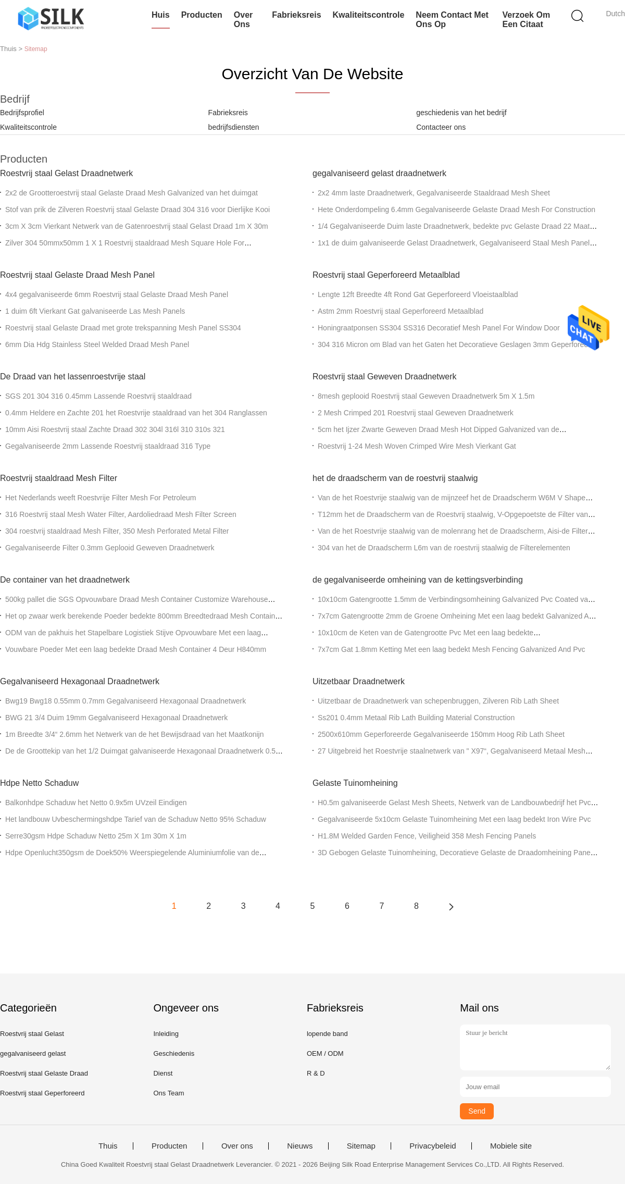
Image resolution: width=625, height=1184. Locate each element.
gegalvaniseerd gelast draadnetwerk (379, 173)
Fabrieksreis (296, 14)
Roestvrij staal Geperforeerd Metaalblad (386, 274)
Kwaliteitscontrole (369, 14)
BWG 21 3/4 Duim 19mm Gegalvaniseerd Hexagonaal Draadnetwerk (116, 717)
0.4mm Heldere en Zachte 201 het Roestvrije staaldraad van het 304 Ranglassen (136, 413)
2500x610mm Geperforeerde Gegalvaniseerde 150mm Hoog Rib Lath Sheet (441, 734)
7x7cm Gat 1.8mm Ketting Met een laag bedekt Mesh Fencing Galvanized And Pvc (451, 649)
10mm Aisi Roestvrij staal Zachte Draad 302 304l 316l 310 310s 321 (115, 429)
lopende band (327, 1034)
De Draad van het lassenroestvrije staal (72, 376)
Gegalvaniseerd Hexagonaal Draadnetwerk (79, 681)
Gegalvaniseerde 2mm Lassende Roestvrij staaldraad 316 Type (107, 446)
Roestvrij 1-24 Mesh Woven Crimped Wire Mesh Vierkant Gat (417, 446)
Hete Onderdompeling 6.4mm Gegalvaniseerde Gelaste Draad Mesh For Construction (456, 209)
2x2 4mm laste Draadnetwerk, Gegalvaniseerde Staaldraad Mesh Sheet (434, 193)
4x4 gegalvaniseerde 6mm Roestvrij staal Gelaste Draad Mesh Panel (116, 294)
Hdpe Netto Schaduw (39, 783)
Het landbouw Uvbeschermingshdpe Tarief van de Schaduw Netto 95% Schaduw (135, 819)
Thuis (108, 1146)
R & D (316, 1073)
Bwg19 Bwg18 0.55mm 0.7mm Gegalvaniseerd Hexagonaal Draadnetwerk (125, 701)
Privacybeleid (432, 1146)
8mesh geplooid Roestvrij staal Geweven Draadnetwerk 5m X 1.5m (426, 396)
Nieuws (299, 1146)
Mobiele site (511, 1146)
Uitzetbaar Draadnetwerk (358, 681)
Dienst (162, 1073)
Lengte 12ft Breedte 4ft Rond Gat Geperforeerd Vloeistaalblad (418, 294)
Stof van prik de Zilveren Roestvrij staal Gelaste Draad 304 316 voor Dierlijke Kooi (137, 209)
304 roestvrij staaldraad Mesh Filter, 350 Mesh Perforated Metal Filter (117, 531)
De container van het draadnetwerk (65, 579)
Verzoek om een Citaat (527, 19)
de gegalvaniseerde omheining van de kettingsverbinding (417, 579)
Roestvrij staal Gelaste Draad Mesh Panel (77, 274)
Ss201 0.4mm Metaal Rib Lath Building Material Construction (416, 717)
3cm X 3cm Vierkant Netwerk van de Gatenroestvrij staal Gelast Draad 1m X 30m (136, 226)
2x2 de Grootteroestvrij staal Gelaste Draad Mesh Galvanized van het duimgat (131, 193)
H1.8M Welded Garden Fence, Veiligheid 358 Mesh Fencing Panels (427, 836)
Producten (201, 14)
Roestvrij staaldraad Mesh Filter (58, 478)
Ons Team (168, 1093)
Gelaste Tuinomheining (355, 783)
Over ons (243, 19)
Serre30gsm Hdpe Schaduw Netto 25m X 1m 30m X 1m (95, 836)
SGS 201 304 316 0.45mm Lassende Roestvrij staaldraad (98, 396)
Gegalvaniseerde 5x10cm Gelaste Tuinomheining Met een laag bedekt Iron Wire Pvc (454, 819)
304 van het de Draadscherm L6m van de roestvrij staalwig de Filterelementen (444, 548)
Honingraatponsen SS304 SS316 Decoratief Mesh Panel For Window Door (439, 328)
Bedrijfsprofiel (22, 112)
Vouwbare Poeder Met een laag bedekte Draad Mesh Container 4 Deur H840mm (135, 649)
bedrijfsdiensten (233, 127)
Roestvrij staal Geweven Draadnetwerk (384, 376)
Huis (161, 14)
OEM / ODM (325, 1053)
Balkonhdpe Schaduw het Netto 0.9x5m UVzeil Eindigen (96, 802)
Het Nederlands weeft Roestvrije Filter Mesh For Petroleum (100, 498)
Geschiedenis (173, 1053)
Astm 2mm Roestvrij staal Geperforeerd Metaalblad (400, 311)
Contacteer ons (441, 127)
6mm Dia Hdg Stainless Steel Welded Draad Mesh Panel (97, 344)
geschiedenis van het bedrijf (461, 112)
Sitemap (361, 1146)
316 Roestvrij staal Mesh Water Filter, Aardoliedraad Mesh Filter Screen (120, 514)
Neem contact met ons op (452, 19)
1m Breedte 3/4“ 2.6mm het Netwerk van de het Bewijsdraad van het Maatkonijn (134, 734)
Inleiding (165, 1034)
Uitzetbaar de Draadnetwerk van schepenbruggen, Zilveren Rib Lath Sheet (438, 701)
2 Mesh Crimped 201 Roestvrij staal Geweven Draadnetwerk (416, 413)
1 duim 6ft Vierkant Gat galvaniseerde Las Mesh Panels (95, 311)
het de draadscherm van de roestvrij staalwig (395, 478)
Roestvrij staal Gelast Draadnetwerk (66, 173)
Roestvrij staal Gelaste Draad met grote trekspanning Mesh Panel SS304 (123, 328)
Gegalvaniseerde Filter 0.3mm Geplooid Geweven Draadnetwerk (110, 548)
